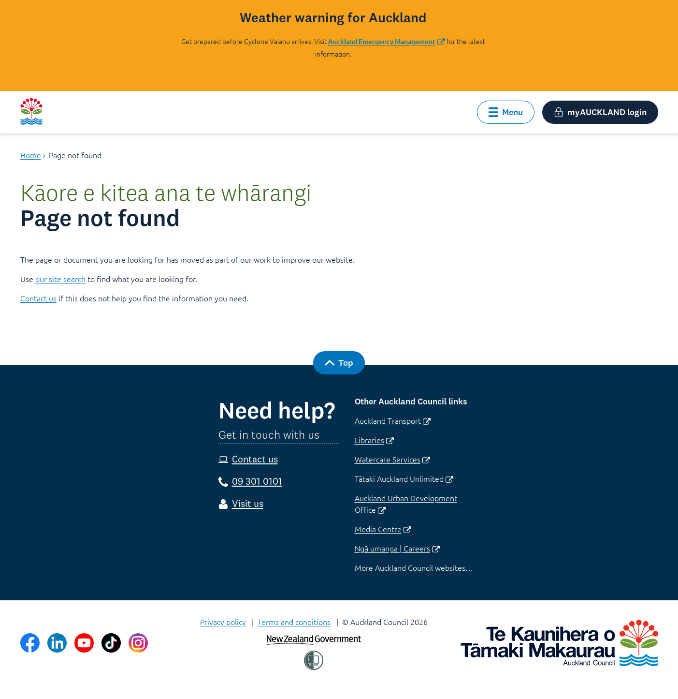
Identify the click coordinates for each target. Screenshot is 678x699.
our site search (60, 278)
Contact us (38, 298)
